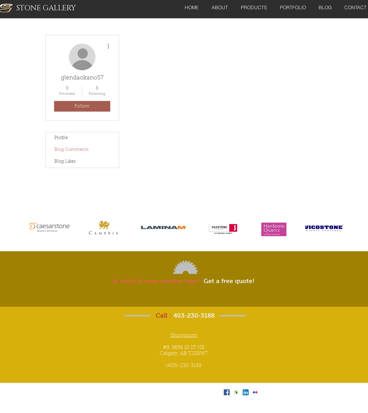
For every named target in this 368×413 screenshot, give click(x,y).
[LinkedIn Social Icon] (246, 392)
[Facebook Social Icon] (227, 392)
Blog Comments (71, 150)
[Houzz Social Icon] (236, 392)
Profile (61, 138)
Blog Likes (65, 161)
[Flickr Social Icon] (255, 392)
